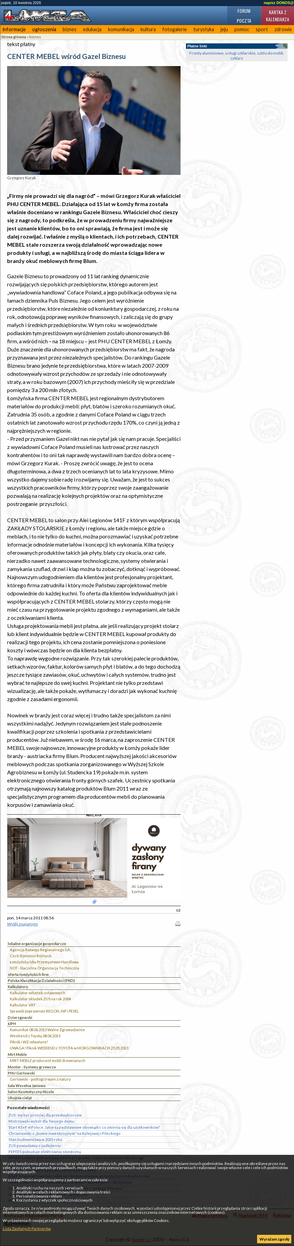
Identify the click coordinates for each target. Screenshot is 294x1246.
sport (262, 29)
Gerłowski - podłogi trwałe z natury (40, 1079)
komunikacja (121, 29)
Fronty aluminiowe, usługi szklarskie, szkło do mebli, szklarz (236, 55)
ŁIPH (12, 1023)
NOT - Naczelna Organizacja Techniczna (44, 968)
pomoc (241, 29)
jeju (224, 29)
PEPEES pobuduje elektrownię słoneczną (44, 1151)
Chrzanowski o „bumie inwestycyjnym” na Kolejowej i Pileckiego (64, 1133)
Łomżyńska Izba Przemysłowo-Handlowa (44, 962)
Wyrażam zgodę (274, 1239)
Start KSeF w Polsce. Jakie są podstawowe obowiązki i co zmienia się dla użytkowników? (84, 1127)
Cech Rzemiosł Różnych (30, 956)
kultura (148, 29)
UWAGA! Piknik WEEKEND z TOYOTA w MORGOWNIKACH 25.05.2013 (69, 1048)
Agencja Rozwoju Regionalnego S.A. (40, 949)
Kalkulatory (18, 986)
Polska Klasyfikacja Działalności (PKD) (41, 980)
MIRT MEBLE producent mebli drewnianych (47, 1060)
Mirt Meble (17, 1054)
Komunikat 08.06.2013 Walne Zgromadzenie (47, 1029)
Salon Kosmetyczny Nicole (31, 1091)
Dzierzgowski (20, 1017)
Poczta (244, 20)
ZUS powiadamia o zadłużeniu (34, 1145)
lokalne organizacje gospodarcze (37, 943)
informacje (14, 29)
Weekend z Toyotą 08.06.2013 (35, 1036)
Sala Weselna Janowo (27, 1085)
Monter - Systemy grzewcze (32, 1067)
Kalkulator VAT (23, 1005)
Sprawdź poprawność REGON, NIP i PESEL (44, 1011)
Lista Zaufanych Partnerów (27, 1228)
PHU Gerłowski (21, 1073)
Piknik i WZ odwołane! (29, 1042)
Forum (243, 10)
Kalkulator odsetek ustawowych (37, 992)
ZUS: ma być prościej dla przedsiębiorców (45, 1115)
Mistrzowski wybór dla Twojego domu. (41, 1121)
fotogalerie (174, 29)
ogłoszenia (44, 29)
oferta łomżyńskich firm (28, 974)
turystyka (203, 29)
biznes (70, 29)
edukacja (92, 29)
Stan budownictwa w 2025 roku (35, 1139)
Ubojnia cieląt (20, 1098)
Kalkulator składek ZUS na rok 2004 (40, 999)
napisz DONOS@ (279, 3)
